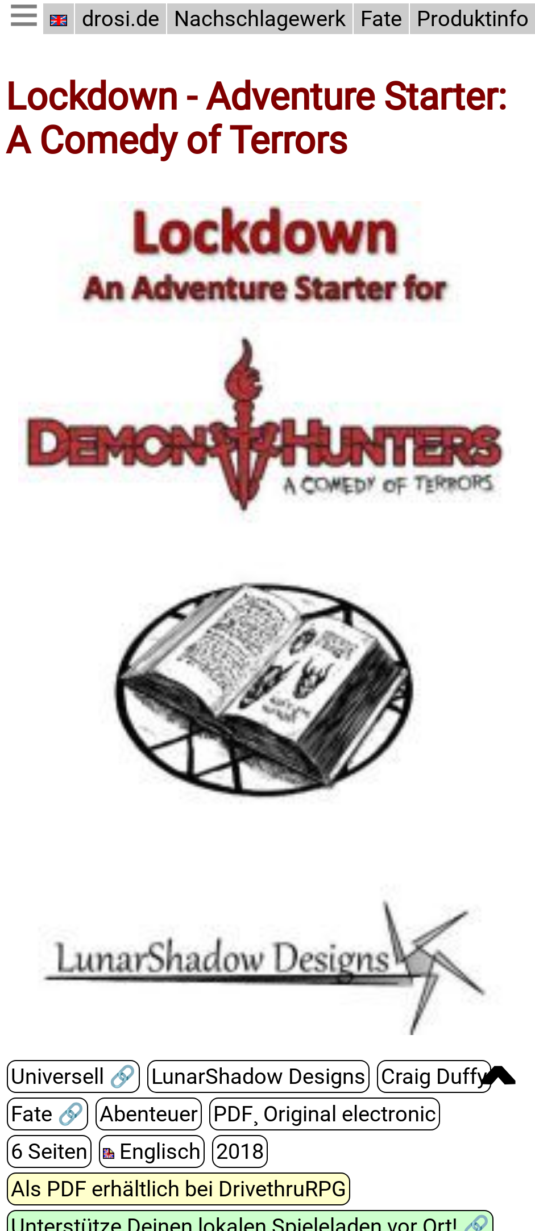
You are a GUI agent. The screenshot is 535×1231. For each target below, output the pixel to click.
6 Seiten (48, 1151)
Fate (376, 18)
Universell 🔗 (72, 1076)
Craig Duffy (424, 1076)
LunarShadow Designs (253, 1076)
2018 (236, 1151)
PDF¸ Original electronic (320, 1113)
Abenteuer (147, 1113)
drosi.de (120, 18)
